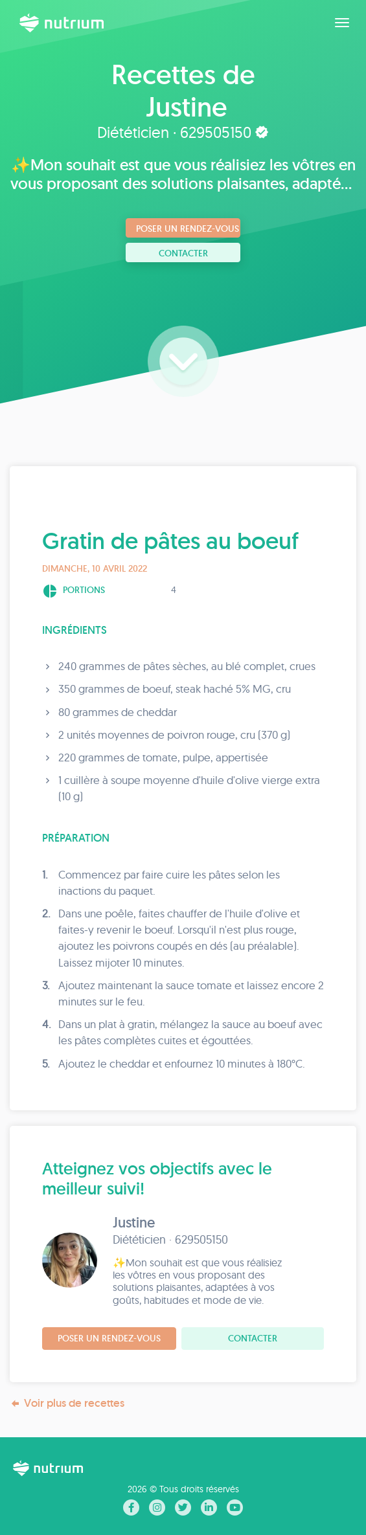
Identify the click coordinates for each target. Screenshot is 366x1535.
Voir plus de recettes (67, 1403)
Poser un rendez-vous (187, 228)
